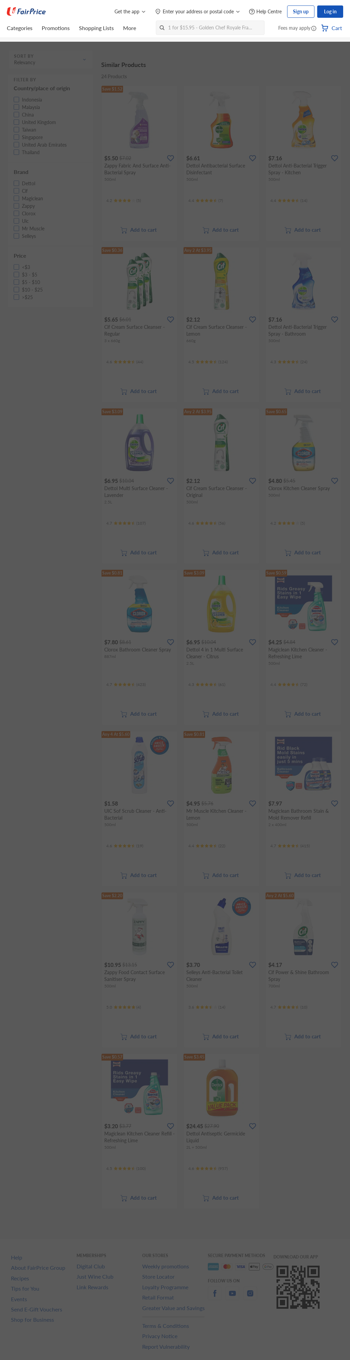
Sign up (301, 11)
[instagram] (250, 1297)
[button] (314, 29)
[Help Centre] (265, 12)
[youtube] (232, 1297)
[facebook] (214, 1297)
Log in (330, 11)
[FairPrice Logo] (26, 11)
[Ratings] (123, 200)
